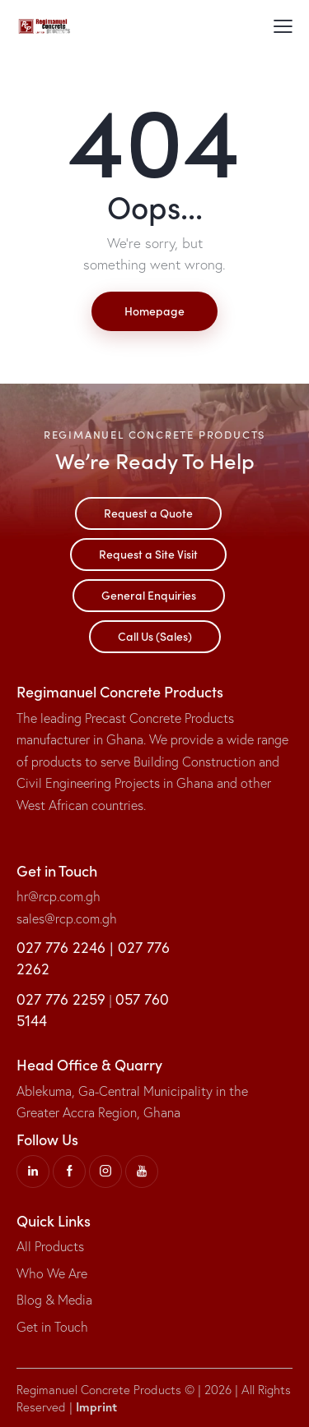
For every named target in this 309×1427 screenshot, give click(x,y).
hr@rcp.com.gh (58, 896)
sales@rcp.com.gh (66, 918)
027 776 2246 (60, 947)
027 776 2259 (60, 999)
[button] (283, 25)
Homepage (154, 310)
